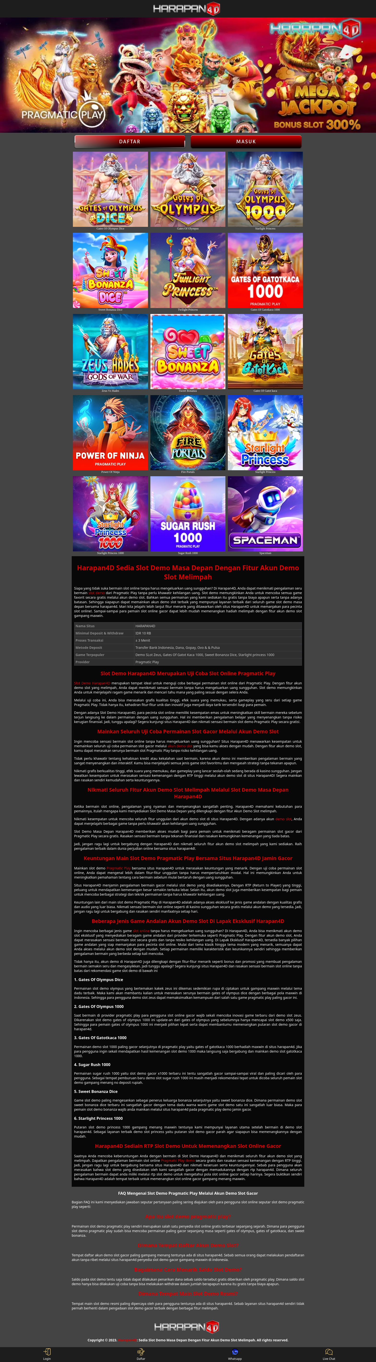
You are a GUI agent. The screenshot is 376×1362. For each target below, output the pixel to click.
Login (47, 1354)
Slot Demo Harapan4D (92, 683)
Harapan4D (127, 1340)
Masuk (246, 142)
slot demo (97, 593)
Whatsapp (235, 1354)
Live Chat (329, 1354)
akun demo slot (180, 746)
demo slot (283, 819)
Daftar (130, 141)
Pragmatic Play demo (177, 1160)
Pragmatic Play (119, 868)
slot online (141, 930)
